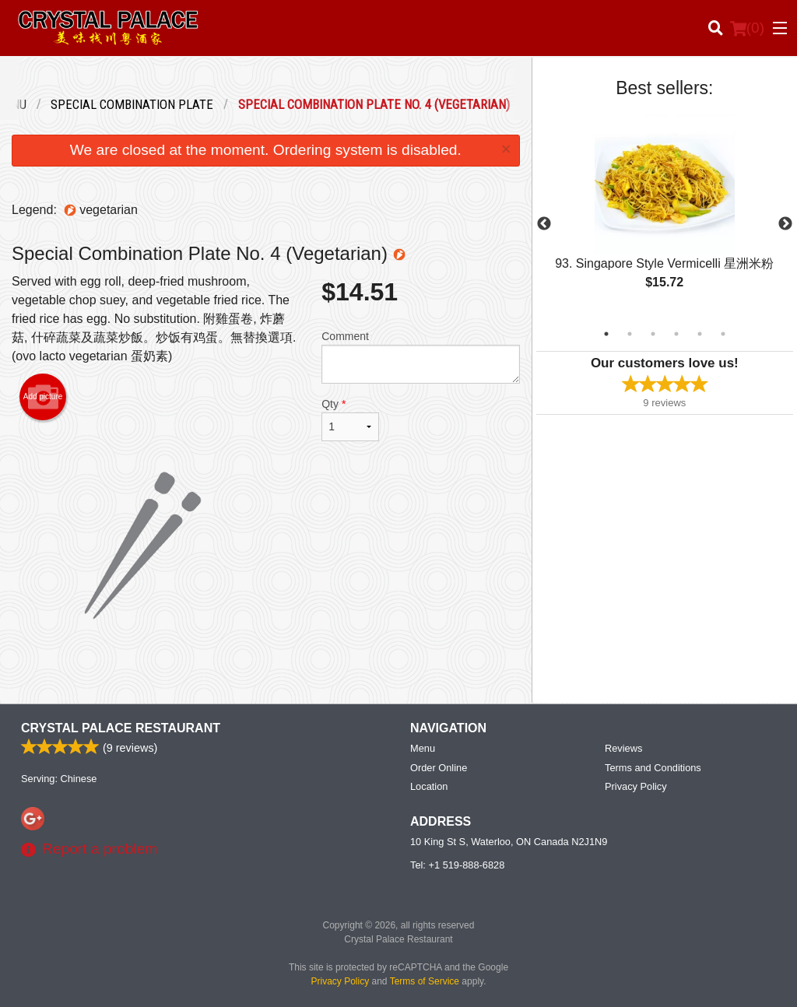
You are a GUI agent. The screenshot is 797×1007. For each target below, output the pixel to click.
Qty (350, 419)
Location (429, 786)
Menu (422, 748)
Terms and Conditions (653, 768)
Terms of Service (424, 981)
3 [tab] (653, 334)
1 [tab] (606, 334)
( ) (747, 28)
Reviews (623, 748)
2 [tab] (629, 334)
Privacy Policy (636, 786)
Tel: (457, 865)
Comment (420, 357)
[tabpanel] (664, 215)
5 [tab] (699, 334)
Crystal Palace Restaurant (120, 728)
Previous (544, 224)
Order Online (438, 768)
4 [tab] (676, 334)
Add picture (43, 397)
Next (785, 224)
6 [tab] (723, 334)
